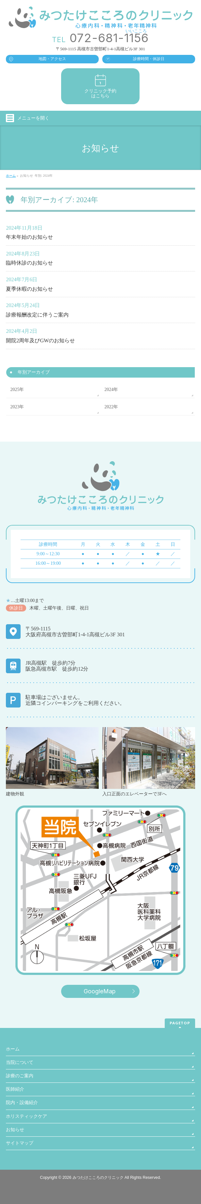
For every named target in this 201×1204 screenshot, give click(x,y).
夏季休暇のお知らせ (29, 289)
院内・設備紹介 (22, 1102)
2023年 (17, 406)
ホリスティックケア (26, 1116)
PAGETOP (180, 1023)
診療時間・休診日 (148, 59)
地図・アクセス (52, 59)
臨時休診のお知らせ (29, 263)
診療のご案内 (19, 1075)
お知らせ (15, 1129)
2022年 (111, 406)
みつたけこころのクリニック (98, 1177)
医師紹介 (15, 1089)
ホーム (13, 1049)
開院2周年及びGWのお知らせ (40, 340)
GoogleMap (100, 991)
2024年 (111, 389)
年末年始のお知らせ (29, 237)
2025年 (17, 389)
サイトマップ (19, 1143)
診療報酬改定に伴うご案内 (37, 314)
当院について (19, 1062)
